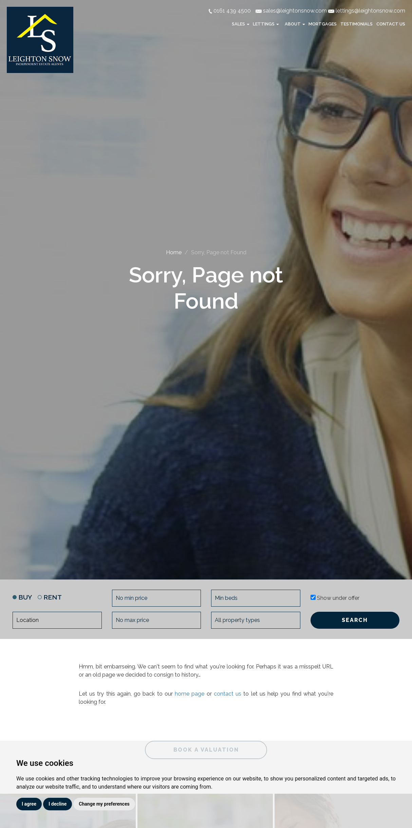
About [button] (295, 23)
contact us (227, 694)
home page (189, 694)
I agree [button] (29, 804)
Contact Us (390, 23)
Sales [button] (241, 23)
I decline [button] (58, 804)
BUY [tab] (22, 597)
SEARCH (355, 620)
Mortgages (322, 23)
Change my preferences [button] (104, 804)
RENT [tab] (50, 597)
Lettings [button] (266, 23)
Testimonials (356, 23)
